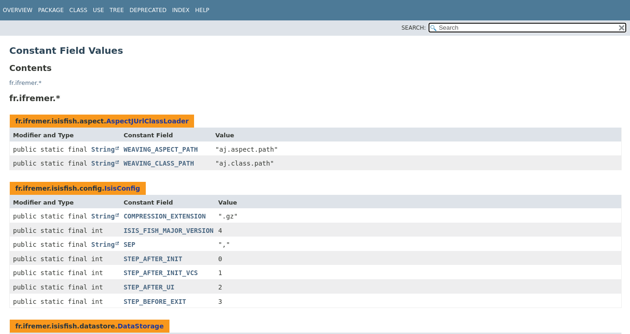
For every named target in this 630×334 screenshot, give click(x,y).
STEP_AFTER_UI (149, 287)
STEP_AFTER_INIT (152, 259)
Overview (17, 10)
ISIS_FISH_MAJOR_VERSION (168, 230)
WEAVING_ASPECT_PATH (160, 149)
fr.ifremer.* (25, 82)
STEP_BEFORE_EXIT (154, 301)
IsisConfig (122, 188)
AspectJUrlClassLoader (147, 121)
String (103, 149)
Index (181, 10)
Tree (117, 10)
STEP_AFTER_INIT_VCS (160, 272)
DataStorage (140, 326)
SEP (129, 244)
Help (202, 10)
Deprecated (148, 10)
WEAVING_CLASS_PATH (158, 163)
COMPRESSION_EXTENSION (164, 216)
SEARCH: (414, 28)
